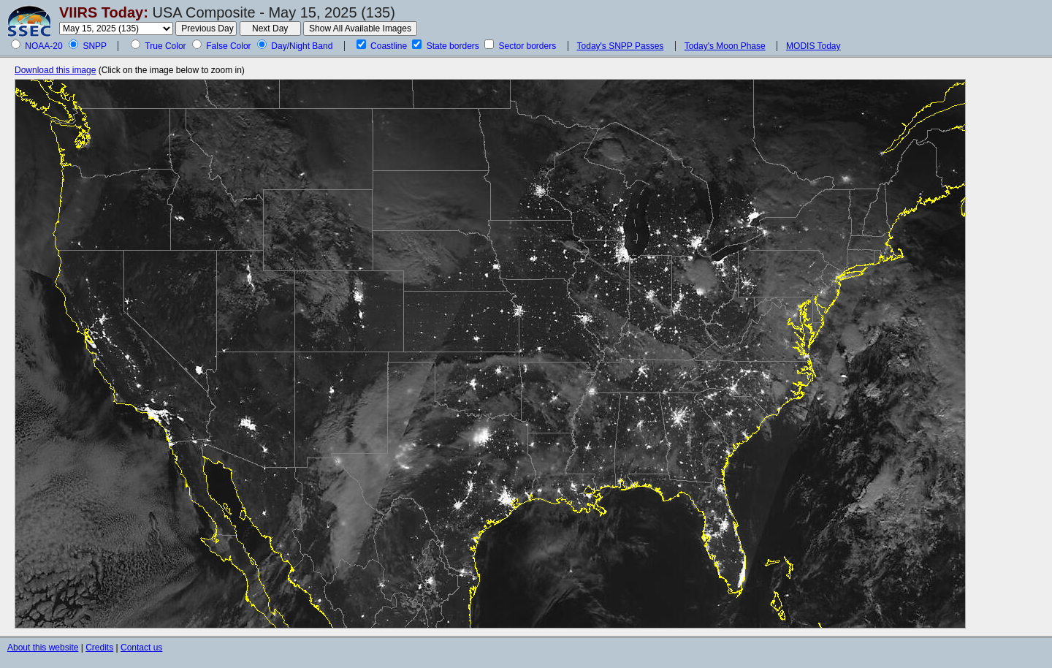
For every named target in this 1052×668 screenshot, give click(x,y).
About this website (42, 647)
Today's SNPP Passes (620, 46)
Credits (99, 647)
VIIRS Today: (103, 12)
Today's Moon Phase (725, 46)
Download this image (55, 70)
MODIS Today (813, 46)
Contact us (141, 647)
